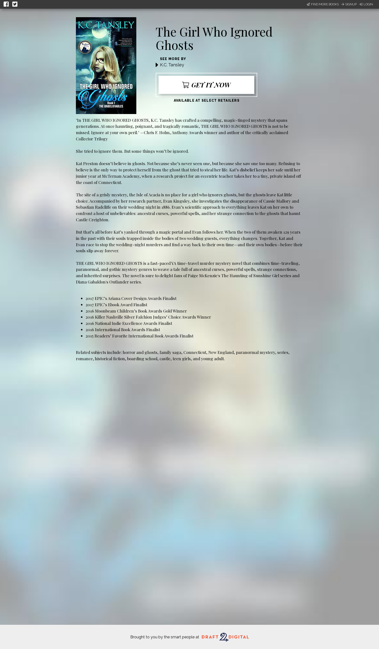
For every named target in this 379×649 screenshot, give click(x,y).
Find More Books (323, 4)
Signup (349, 4)
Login (366, 4)
